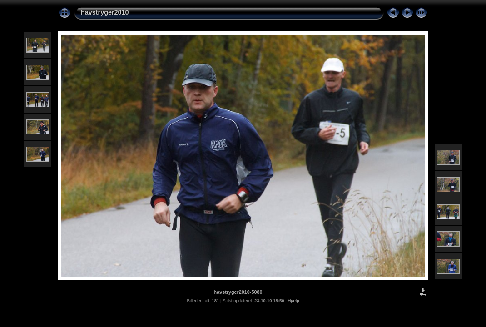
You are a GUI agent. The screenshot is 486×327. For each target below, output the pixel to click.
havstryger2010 (105, 12)
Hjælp (293, 300)
